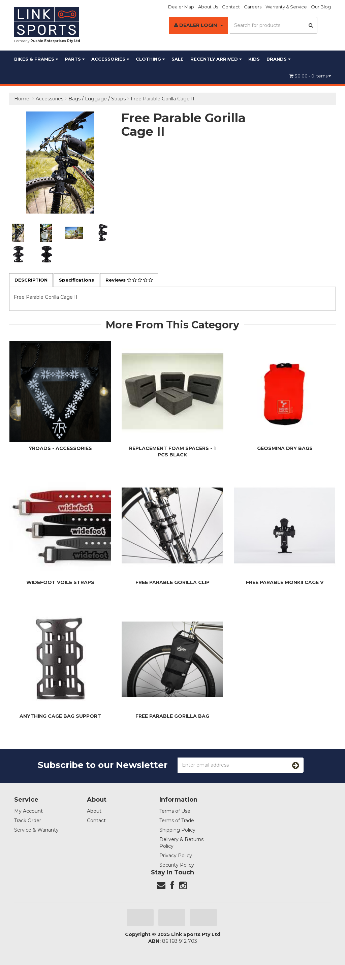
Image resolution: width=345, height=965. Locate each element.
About (94, 811)
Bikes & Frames (36, 59)
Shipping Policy (177, 830)
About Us (208, 6)
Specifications (79, 280)
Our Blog (321, 6)
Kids (254, 59)
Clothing (150, 59)
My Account (28, 811)
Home (21, 99)
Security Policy (176, 865)
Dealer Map (181, 6)
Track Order (27, 821)
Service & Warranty (36, 830)
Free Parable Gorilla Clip (172, 583)
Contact (231, 6)
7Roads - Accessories (60, 449)
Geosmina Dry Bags (285, 449)
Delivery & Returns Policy (181, 843)
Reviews (134, 280)
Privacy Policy (175, 856)
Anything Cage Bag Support (60, 716)
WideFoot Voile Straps (60, 583)
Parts (75, 59)
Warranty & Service (286, 6)
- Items (310, 75)
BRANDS (278, 59)
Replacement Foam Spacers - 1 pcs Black (172, 452)
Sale (177, 59)
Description (32, 280)
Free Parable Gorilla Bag (172, 716)
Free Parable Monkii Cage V (284, 583)
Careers (252, 6)
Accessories (110, 59)
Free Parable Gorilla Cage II (162, 99)
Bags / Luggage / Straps (97, 99)
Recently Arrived (216, 59)
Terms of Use (174, 811)
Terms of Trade (176, 821)
